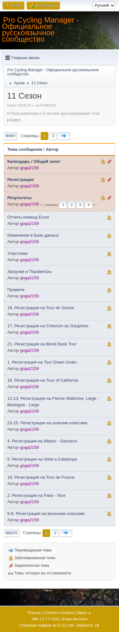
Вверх (11, 533)
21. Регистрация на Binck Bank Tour (41, 344)
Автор (52, 149)
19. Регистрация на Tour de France (41, 477)
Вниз (10, 136)
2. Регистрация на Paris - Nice (36, 495)
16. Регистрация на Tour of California (42, 380)
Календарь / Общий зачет (34, 161)
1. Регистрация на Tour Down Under (42, 362)
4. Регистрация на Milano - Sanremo (42, 441)
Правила (15, 289)
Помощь (34, 613)
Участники (17, 253)
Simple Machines (75, 619)
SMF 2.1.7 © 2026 (45, 619)
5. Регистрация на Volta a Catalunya (42, 459)
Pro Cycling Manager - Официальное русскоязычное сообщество (40, 29)
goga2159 (29, 167)
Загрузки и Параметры (29, 271)
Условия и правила (59, 613)
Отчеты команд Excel (28, 217)
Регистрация (20, 179)
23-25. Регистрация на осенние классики (47, 422)
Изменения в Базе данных (33, 235)
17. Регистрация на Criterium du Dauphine (48, 325)
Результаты (19, 197)
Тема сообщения (24, 149)
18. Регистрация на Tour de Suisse (40, 307)
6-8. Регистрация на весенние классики (46, 513)
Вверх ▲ (84, 613)
